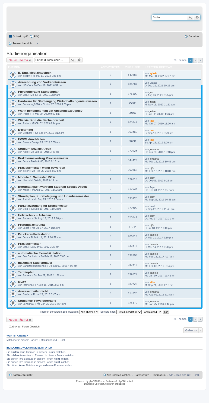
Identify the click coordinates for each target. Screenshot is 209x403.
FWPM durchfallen (31, 139)
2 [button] (195, 60)
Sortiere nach (120, 311)
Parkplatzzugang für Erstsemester (42, 205)
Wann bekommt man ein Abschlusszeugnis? (50, 110)
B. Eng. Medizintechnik (34, 72)
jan (151, 92)
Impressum (159, 375)
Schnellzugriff (20, 36)
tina (152, 120)
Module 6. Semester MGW (36, 177)
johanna (154, 149)
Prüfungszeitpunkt (31, 224)
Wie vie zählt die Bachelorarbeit (41, 120)
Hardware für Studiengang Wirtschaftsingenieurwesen (57, 101)
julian (153, 101)
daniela (154, 234)
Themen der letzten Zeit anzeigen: (69, 311)
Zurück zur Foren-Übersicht (24, 326)
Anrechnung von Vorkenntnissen (42, 82)
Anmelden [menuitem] (194, 36)
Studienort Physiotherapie (37, 300)
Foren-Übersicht (22, 43)
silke (152, 282)
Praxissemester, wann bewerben (41, 167)
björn (152, 168)
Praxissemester (29, 243)
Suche (190, 17)
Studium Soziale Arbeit (34, 148)
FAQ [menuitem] (36, 36)
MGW (22, 281)
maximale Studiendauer (35, 262)
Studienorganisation (27, 53)
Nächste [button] (200, 60)
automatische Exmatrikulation (40, 253)
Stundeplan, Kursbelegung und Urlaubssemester (53, 196)
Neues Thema (18, 60)
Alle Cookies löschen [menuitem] (118, 375)
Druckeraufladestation (34, 234)
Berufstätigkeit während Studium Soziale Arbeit (52, 186)
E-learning (25, 129)
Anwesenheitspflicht (33, 291)
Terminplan (26, 272)
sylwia (153, 73)
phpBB (92, 381)
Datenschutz (142, 375)
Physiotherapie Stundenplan (38, 91)
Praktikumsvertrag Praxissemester (43, 158)
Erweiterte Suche (197, 17)
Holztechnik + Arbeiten (34, 215)
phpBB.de (120, 384)
